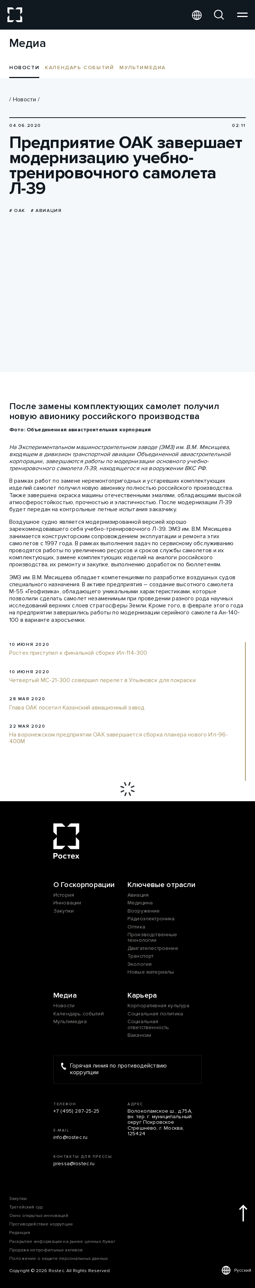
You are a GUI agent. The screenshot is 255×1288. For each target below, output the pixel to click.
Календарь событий (79, 67)
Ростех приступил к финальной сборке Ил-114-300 (78, 653)
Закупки (63, 911)
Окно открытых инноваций (38, 1215)
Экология (140, 964)
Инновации (67, 903)
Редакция (19, 1232)
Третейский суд (25, 1207)
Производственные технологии (153, 937)
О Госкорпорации (84, 885)
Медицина (140, 903)
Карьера (142, 995)
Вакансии (139, 1035)
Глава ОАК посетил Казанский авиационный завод (77, 708)
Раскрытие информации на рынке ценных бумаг (62, 1241)
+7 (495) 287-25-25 (76, 1111)
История (63, 895)
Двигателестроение (153, 948)
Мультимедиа (142, 67)
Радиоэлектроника (151, 918)
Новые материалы (151, 972)
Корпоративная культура (159, 1005)
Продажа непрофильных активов (46, 1250)
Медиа (65, 995)
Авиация (138, 895)
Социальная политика (155, 1013)
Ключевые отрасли (162, 885)
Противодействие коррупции (41, 1224)
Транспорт (140, 956)
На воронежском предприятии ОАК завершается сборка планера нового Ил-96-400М (118, 738)
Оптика (136, 927)
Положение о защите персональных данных (58, 1258)
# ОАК (17, 210)
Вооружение (144, 911)
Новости (24, 99)
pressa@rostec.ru (74, 1163)
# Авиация (46, 210)
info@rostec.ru (70, 1137)
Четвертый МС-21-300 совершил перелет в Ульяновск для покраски (102, 680)
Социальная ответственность (148, 1024)
